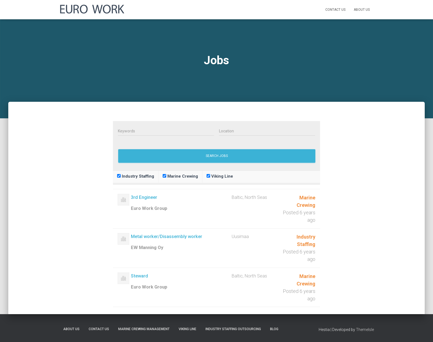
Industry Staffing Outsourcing (233, 329)
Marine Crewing (180, 176)
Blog (274, 329)
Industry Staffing (135, 176)
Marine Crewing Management (144, 329)
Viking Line (220, 176)
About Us (362, 10)
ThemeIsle (365, 329)
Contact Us (335, 10)
